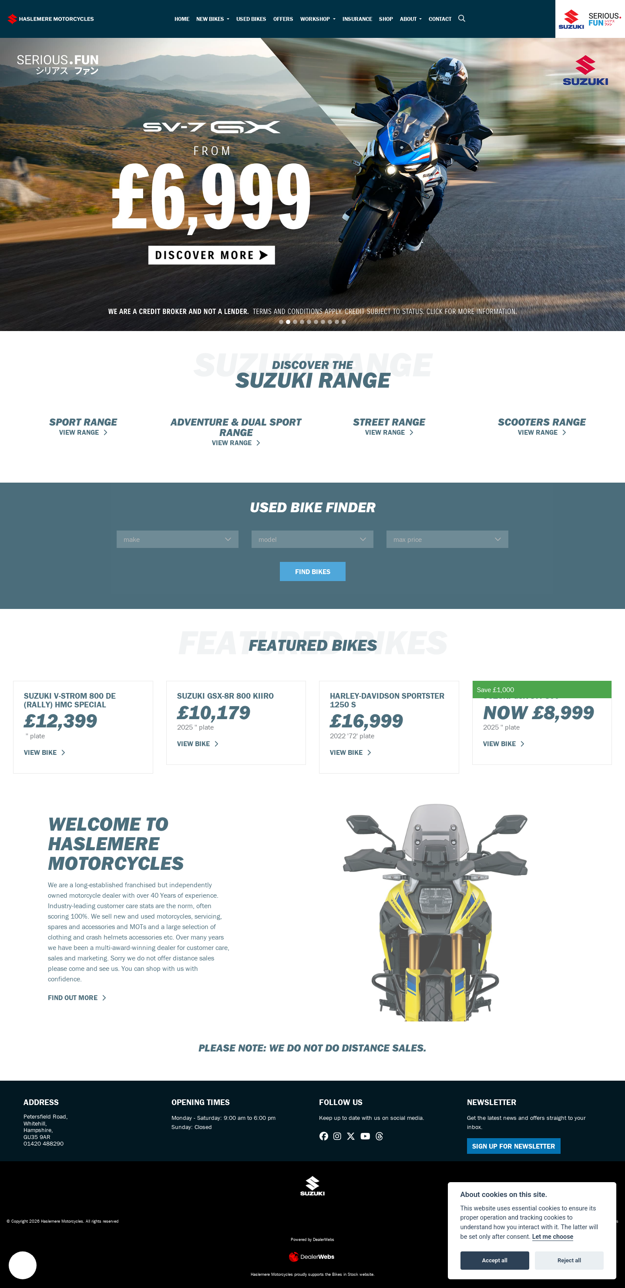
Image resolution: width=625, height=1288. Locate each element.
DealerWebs (323, 1239)
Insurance (357, 19)
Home (182, 19)
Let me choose (553, 1237)
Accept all (494, 1260)
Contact (440, 19)
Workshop (315, 19)
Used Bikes (251, 19)
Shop (386, 19)
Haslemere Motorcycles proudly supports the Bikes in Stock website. (313, 1274)
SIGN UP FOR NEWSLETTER (513, 1146)
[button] (23, 1265)
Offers (283, 19)
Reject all (569, 1260)
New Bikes (210, 19)
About (409, 19)
